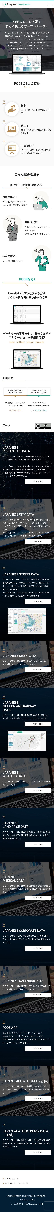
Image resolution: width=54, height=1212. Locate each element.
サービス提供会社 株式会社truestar (24, 1204)
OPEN (50, 4)
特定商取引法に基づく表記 (23, 1196)
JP (39, 1204)
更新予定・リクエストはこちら (17, 1183)
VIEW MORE (37, 482)
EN (42, 1204)
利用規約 (10, 1196)
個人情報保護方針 (39, 1196)
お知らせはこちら (12, 1178)
